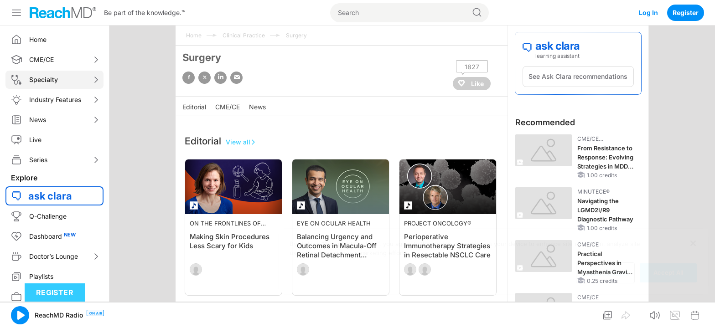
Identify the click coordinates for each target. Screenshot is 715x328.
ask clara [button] (50, 196)
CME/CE (227, 107)
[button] (20, 315)
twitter (204, 78)
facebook (188, 78)
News (257, 107)
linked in (220, 78)
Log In (648, 12)
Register (686, 12)
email (236, 78)
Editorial (194, 107)
